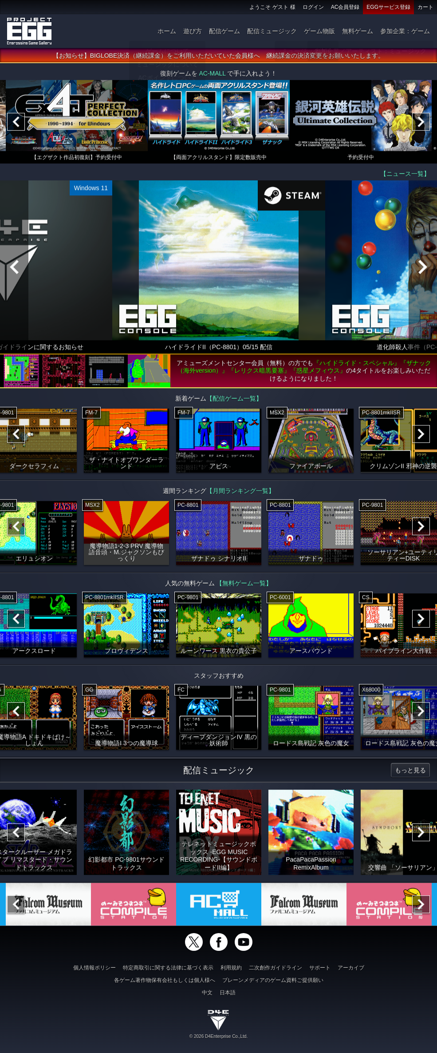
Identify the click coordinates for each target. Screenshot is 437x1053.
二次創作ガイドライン (275, 967)
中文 (207, 992)
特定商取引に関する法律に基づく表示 (168, 967)
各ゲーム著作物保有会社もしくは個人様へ (164, 980)
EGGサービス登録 (388, 7)
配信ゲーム (224, 31)
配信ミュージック (272, 31)
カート (425, 7)
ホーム (166, 31)
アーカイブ (351, 967)
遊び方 (192, 31)
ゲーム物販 (319, 31)
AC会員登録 (345, 7)
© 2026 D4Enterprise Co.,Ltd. (218, 1036)
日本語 (228, 992)
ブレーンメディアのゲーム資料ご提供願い (272, 980)
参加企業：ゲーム (405, 31)
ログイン (313, 7)
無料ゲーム (357, 31)
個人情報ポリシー (94, 967)
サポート (320, 967)
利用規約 (231, 967)
